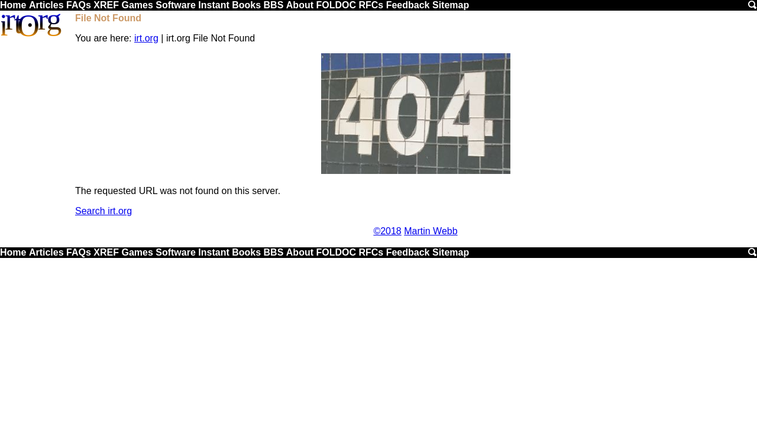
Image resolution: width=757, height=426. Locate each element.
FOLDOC (336, 5)
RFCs (370, 5)
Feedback (408, 5)
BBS (274, 5)
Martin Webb (430, 231)
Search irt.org (103, 211)
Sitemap (450, 5)
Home (13, 5)
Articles (46, 5)
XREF (106, 5)
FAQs (78, 5)
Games (137, 5)
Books (246, 5)
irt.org (146, 38)
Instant (213, 5)
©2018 (387, 231)
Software (176, 5)
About (299, 5)
